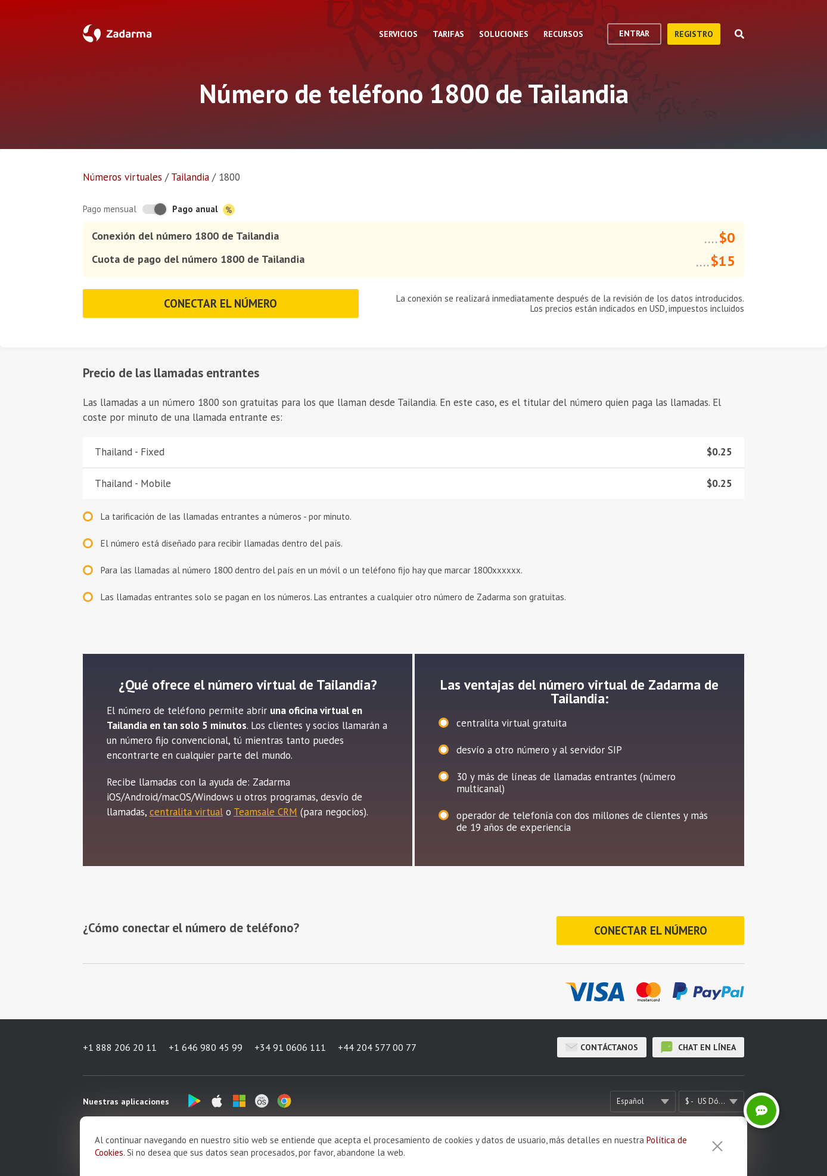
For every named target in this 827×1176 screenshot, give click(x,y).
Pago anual (203, 209)
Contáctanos (601, 1047)
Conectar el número (220, 303)
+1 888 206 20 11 (120, 1047)
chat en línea (698, 1047)
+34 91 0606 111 (290, 1047)
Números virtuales (122, 177)
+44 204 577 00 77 (377, 1047)
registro (693, 34)
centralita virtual (186, 811)
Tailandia (190, 177)
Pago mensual (109, 209)
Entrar (634, 33)
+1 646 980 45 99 (205, 1047)
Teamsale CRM (265, 811)
